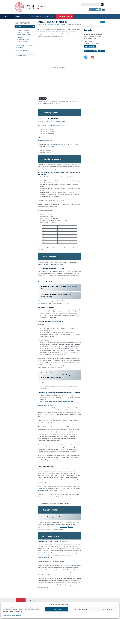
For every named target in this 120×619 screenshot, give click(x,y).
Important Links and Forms (23, 39)
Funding (18, 53)
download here (43, 487)
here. (60, 103)
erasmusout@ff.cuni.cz (45, 360)
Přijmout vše (57, 609)
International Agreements (22, 50)
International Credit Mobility (22, 36)
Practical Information (21, 55)
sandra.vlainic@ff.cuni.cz (57, 125)
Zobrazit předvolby (105, 609)
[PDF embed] (59, 67)
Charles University (35, 598)
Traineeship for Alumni (22, 41)
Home (39, 24)
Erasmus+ (18, 26)
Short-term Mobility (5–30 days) (24, 34)
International (45, 24)
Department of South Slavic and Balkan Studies (51, 120)
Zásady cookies (7, 615)
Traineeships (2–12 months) (23, 32)
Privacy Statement (16, 615)
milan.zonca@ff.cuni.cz (48, 146)
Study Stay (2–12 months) (23, 30)
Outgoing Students (22, 23)
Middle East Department (45, 139)
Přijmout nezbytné (81, 609)
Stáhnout (43, 99)
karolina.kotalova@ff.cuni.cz (59, 143)
